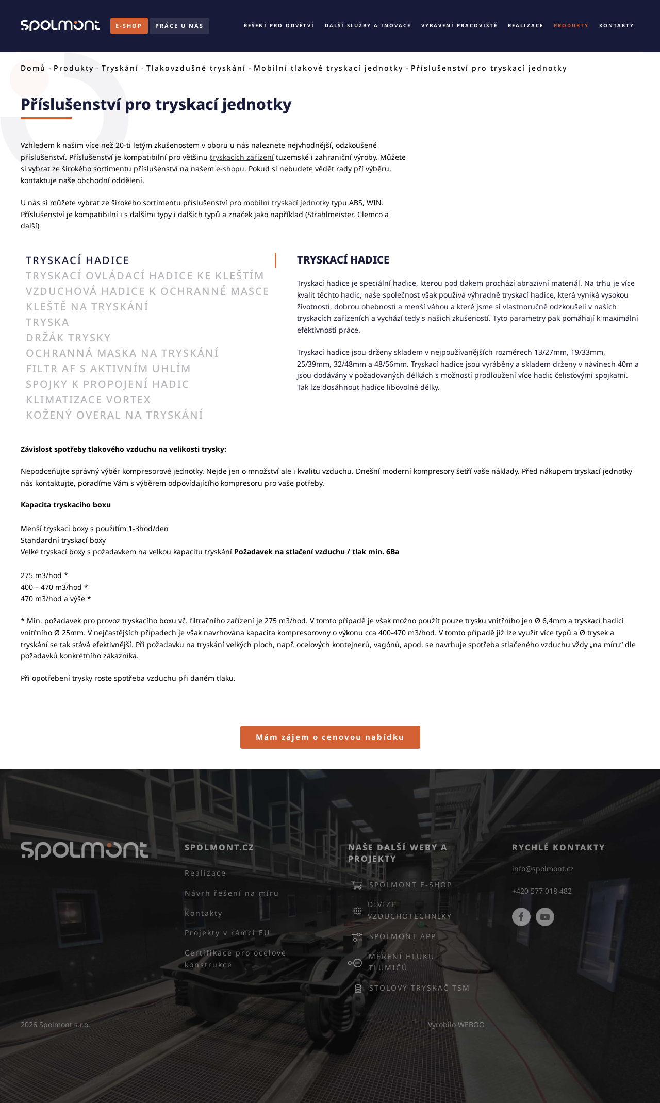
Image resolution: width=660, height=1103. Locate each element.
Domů (33, 68)
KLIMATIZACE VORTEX (88, 399)
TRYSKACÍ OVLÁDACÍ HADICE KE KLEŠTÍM (145, 276)
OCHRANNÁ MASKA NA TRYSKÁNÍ (122, 353)
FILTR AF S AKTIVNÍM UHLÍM (108, 368)
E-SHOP (129, 25)
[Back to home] (60, 26)
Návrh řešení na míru (232, 893)
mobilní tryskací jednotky (286, 202)
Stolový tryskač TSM (409, 988)
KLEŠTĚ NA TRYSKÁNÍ (87, 307)
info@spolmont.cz (543, 869)
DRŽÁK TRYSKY (68, 337)
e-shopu (230, 168)
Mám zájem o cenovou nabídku (330, 737)
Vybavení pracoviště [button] (459, 25)
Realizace (525, 25)
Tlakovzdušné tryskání (196, 68)
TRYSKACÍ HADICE (78, 260)
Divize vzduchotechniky (400, 910)
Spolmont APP (392, 937)
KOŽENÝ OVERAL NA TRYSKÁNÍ (115, 415)
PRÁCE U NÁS (179, 25)
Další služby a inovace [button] (368, 25)
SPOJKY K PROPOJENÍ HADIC (108, 384)
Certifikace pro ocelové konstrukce (236, 958)
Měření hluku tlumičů (391, 962)
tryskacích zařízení (242, 157)
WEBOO (471, 1024)
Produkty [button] (571, 25)
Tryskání (120, 68)
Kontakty (616, 25)
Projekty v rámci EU (227, 932)
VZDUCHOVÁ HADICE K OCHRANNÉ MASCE (148, 291)
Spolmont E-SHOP (400, 885)
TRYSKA (48, 322)
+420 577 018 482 (542, 891)
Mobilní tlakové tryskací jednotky (328, 68)
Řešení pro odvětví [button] (279, 25)
